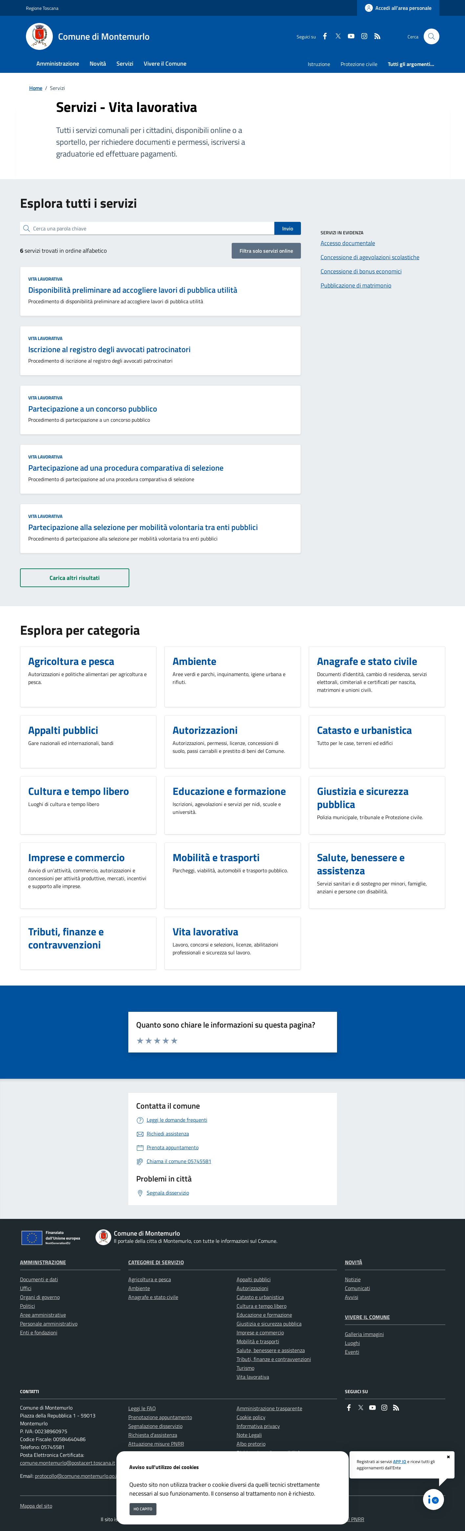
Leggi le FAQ (142, 1408)
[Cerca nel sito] (431, 36)
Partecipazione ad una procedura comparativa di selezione (125, 468)
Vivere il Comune (367, 1317)
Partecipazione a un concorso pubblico (92, 409)
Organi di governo (40, 1297)
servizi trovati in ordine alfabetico (63, 250)
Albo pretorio (251, 1444)
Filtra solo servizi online (266, 251)
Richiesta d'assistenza (152, 1435)
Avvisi (351, 1297)
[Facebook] (322, 36)
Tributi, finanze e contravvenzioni (274, 1359)
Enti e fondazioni (38, 1332)
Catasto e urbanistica (260, 1297)
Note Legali (249, 1435)
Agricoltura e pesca (149, 1279)
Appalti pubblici (254, 1279)
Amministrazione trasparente (269, 1408)
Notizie (353, 1279)
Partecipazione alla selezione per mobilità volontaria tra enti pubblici (143, 527)
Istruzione (319, 64)
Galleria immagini (364, 1334)
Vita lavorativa (45, 278)
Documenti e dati (39, 1279)
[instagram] (361, 36)
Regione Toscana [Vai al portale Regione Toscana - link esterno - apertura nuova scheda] (42, 8)
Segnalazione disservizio (155, 1426)
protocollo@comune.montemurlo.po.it (77, 1476)
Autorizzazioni (252, 1288)
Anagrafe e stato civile (153, 1297)
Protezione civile (359, 64)
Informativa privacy (258, 1426)
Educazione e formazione (264, 1315)
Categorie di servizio (156, 1262)
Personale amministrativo (48, 1324)
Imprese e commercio (260, 1332)
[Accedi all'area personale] (398, 8)
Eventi (352, 1352)
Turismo (245, 1368)
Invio (287, 228)
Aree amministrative (43, 1315)
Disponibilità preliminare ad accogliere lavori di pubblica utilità (132, 290)
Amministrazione (43, 1262)
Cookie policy (251, 1417)
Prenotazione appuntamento (160, 1417)
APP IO (399, 1461)
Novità (353, 1262)
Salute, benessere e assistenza (271, 1350)
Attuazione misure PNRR (156, 1444)
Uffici (26, 1288)
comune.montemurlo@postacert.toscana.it (67, 1463)
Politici (27, 1306)
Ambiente (139, 1288)
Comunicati (357, 1288)
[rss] (374, 36)
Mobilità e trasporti (258, 1341)
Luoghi (352, 1343)
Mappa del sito (36, 1506)
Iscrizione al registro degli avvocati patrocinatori (109, 349)
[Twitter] (335, 36)
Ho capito (143, 1509)
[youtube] (348, 36)
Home (35, 88)
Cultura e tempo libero (261, 1306)
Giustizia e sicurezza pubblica (269, 1324)
